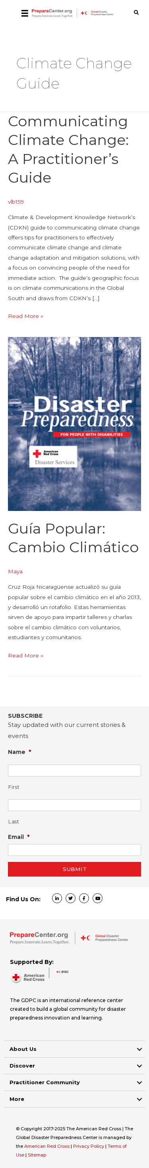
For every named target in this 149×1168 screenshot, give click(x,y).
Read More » (25, 316)
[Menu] (25, 13)
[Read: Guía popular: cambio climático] (74, 423)
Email (19, 836)
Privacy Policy (89, 1146)
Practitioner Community (45, 1082)
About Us (23, 1049)
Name (19, 752)
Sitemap (37, 1155)
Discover (22, 1065)
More (17, 1099)
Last (13, 822)
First (13, 787)
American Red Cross (47, 1146)
